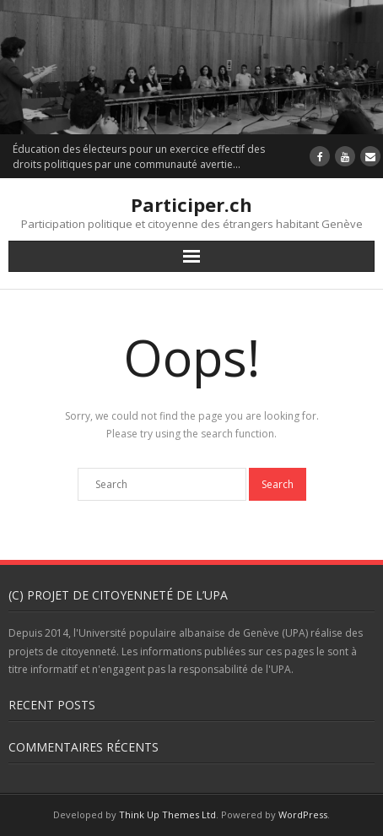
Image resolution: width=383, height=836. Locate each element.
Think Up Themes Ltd (167, 814)
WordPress (302, 814)
